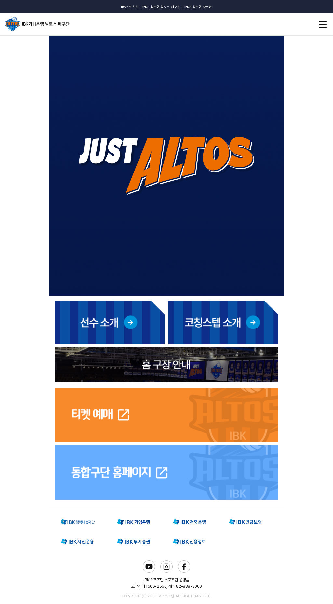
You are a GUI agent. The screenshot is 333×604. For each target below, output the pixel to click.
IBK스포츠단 (129, 7)
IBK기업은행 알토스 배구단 (161, 7)
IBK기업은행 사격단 (198, 7)
